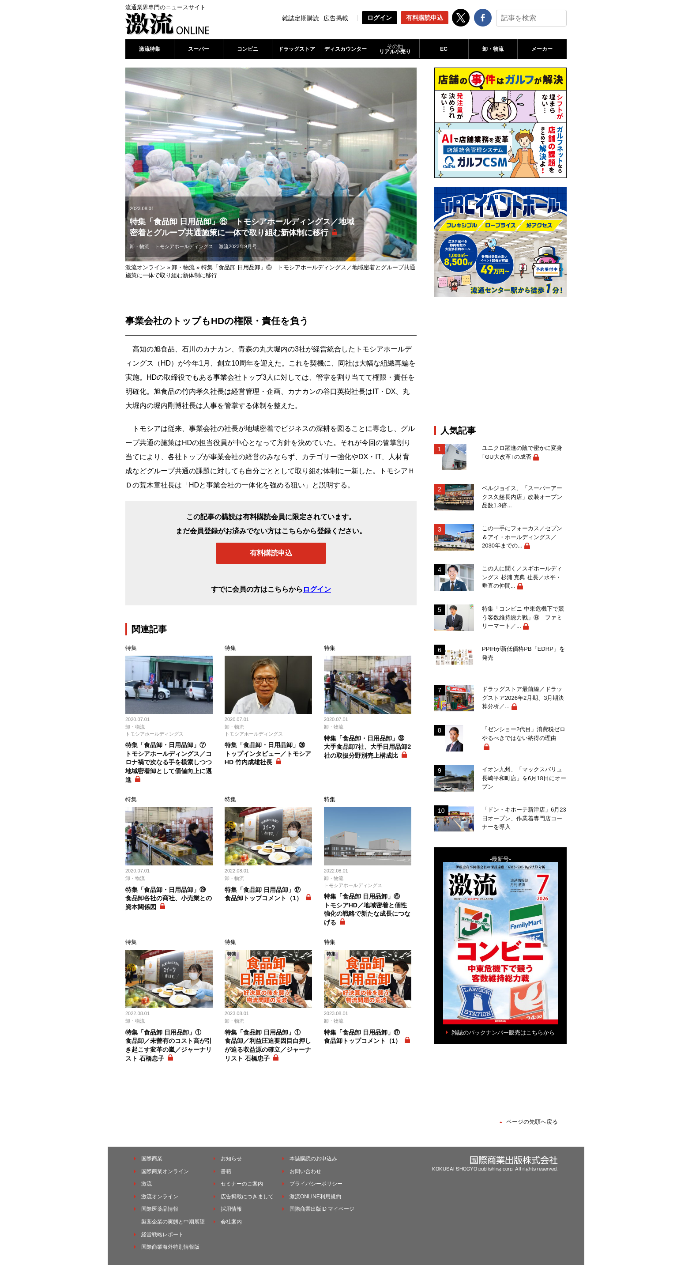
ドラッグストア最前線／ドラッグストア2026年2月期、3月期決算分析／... (523, 698)
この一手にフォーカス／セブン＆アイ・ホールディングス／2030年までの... (522, 537)
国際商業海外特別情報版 (170, 1247)
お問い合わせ (305, 1171)
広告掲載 (335, 18)
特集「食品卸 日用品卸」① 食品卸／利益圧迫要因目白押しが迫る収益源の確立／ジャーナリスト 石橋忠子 (268, 1045)
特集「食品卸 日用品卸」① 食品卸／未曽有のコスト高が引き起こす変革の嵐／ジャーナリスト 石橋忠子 (168, 1045)
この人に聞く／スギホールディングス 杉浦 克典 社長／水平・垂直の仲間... (522, 577)
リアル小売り (394, 49)
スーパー (198, 49)
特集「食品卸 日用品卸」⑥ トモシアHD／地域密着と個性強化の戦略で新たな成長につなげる (367, 909)
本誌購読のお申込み (313, 1158)
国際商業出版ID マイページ (322, 1209)
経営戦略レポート (162, 1234)
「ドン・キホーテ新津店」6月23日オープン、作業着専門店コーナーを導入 (524, 818)
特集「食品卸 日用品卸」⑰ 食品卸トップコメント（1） (266, 894)
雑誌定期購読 (300, 18)
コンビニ (247, 49)
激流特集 (149, 49)
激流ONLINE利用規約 (315, 1196)
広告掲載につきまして (247, 1196)
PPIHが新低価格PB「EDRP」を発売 (523, 653)
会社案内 (231, 1221)
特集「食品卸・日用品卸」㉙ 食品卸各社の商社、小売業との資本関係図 (168, 898)
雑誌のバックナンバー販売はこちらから (503, 1032)
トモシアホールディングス (184, 246)
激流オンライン (145, 267)
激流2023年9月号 (238, 246)
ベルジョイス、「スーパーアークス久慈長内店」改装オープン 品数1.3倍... (524, 497)
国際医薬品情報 (159, 1209)
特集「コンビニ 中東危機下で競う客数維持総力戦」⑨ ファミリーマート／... (523, 617)
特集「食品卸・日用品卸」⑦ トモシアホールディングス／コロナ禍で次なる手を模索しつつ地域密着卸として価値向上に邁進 (168, 762)
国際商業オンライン (165, 1171)
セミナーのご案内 (242, 1183)
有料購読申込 (424, 17)
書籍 (226, 1171)
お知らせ (231, 1158)
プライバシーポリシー (316, 1183)
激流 (146, 1183)
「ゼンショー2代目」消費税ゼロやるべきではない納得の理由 (523, 733)
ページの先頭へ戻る (532, 1122)
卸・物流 (493, 49)
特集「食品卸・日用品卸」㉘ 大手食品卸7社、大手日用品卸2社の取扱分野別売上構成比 (367, 747)
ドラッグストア (296, 49)
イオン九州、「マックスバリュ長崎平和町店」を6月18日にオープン (524, 778)
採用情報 (231, 1209)
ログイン (379, 17)
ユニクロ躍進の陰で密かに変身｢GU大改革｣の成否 (522, 452)
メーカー (542, 49)
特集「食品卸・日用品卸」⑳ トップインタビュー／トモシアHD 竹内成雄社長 (268, 753)
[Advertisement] (500, 361)
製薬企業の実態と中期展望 (173, 1221)
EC (444, 49)
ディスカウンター (345, 49)
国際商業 (151, 1158)
